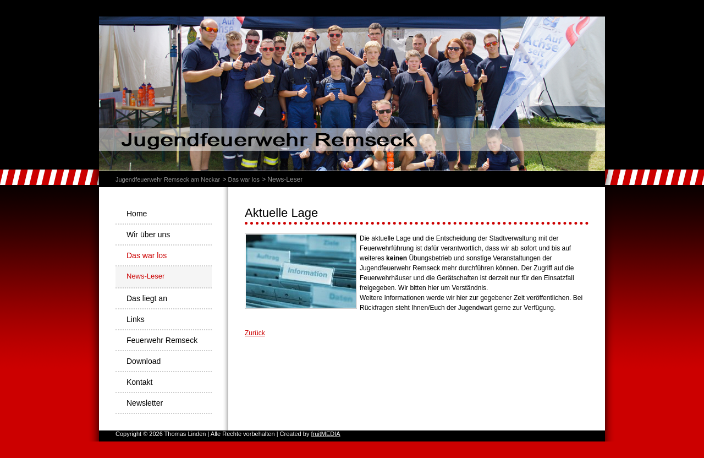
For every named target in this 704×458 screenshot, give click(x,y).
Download (144, 361)
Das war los (243, 179)
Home (137, 213)
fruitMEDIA (325, 433)
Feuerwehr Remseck (162, 340)
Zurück (255, 333)
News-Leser (145, 276)
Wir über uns (148, 234)
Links (136, 319)
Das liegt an (147, 298)
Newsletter (145, 403)
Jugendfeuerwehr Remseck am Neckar (168, 179)
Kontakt (139, 382)
